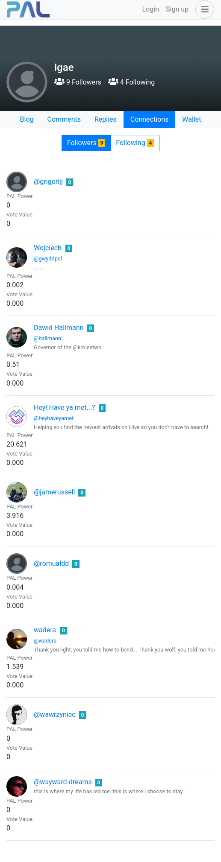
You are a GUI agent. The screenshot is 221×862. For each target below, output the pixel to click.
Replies (105, 119)
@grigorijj (48, 182)
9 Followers (77, 82)
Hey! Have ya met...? (64, 407)
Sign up (177, 9)
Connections (149, 119)
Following (135, 143)
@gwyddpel (48, 258)
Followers (86, 143)
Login (150, 9)
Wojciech (48, 248)
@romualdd (51, 563)
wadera (45, 630)
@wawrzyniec (55, 714)
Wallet (191, 119)
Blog (27, 119)
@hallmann (47, 338)
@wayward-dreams (63, 782)
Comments (64, 119)
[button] (203, 9)
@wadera (45, 640)
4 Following (131, 82)
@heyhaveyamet (54, 418)
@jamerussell (54, 492)
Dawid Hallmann (58, 328)
